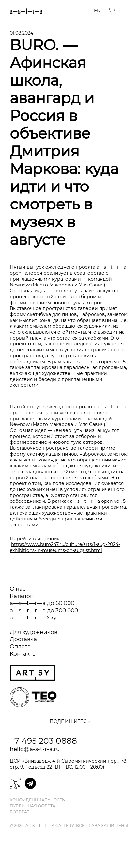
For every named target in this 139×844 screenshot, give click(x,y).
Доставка (23, 639)
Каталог (21, 596)
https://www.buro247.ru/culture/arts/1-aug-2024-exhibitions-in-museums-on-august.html (65, 547)
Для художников (33, 632)
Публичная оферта (32, 806)
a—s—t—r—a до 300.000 (44, 610)
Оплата (20, 646)
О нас (18, 588)
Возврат (19, 812)
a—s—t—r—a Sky (33, 617)
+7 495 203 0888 (43, 741)
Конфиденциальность (37, 800)
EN (97, 11)
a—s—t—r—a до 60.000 (42, 603)
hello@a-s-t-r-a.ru (35, 749)
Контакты (23, 653)
